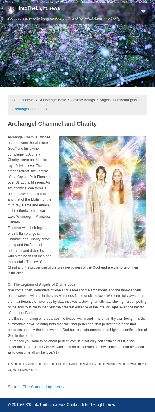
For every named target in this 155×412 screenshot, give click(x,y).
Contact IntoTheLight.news (91, 404)
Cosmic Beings (83, 100)
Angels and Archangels (118, 100)
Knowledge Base (52, 100)
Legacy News (23, 100)
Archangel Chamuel (28, 109)
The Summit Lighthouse (44, 387)
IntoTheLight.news (39, 8)
